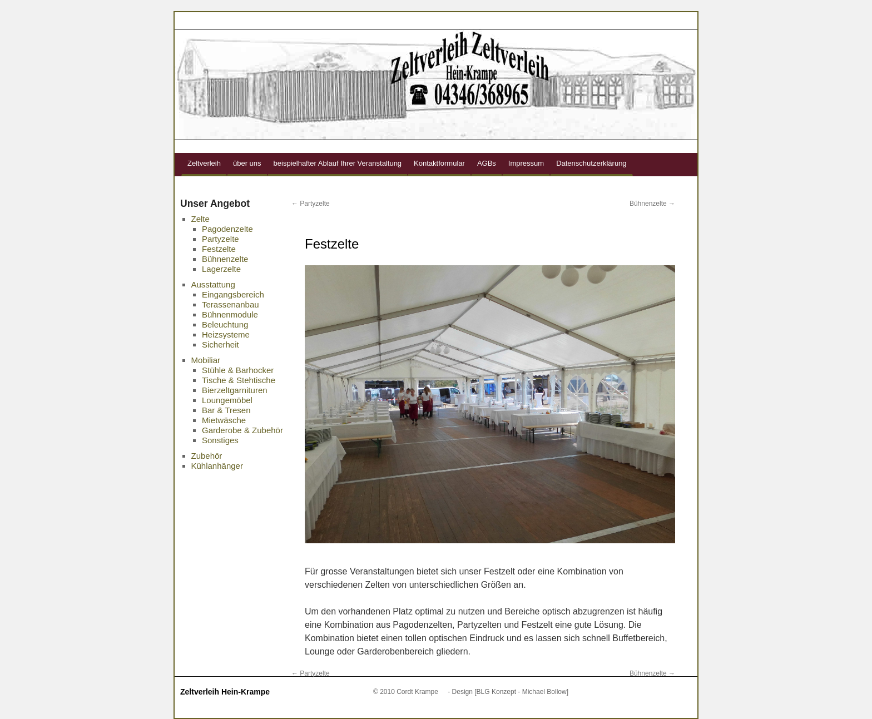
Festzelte (219, 249)
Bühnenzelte (652, 203)
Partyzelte (310, 203)
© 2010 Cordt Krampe (405, 692)
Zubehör (206, 455)
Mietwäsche (224, 420)
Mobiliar (206, 360)
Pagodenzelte (227, 229)
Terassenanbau (230, 304)
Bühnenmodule (230, 314)
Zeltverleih (204, 163)
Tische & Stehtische (238, 380)
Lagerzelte (221, 269)
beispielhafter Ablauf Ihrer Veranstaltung (338, 163)
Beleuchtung (225, 324)
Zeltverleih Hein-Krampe (225, 691)
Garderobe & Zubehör (242, 430)
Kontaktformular (439, 163)
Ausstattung (213, 284)
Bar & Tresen (226, 410)
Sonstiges (220, 440)
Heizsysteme (226, 334)
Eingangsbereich (233, 294)
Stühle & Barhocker (238, 370)
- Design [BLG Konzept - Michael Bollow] (508, 692)
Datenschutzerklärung (591, 163)
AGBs (486, 163)
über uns (247, 163)
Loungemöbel (227, 400)
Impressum (526, 163)
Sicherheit (220, 344)
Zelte (200, 219)
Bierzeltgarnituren (234, 390)
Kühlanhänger (217, 465)
